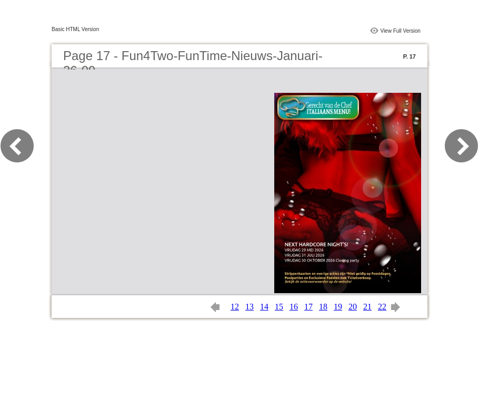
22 (382, 306)
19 (338, 306)
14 (264, 306)
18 (323, 306)
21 (367, 306)
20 (352, 306)
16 (294, 306)
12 (235, 306)
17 (308, 306)
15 (279, 306)
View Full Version (400, 31)
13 (249, 306)
